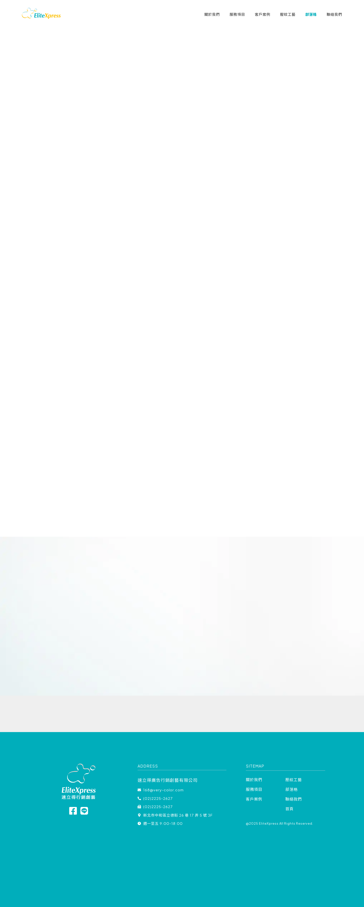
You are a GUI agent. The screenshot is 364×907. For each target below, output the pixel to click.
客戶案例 (262, 14)
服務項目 (237, 14)
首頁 (289, 808)
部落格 (311, 14)
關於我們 (212, 14)
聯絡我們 (334, 14)
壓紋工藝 (288, 14)
